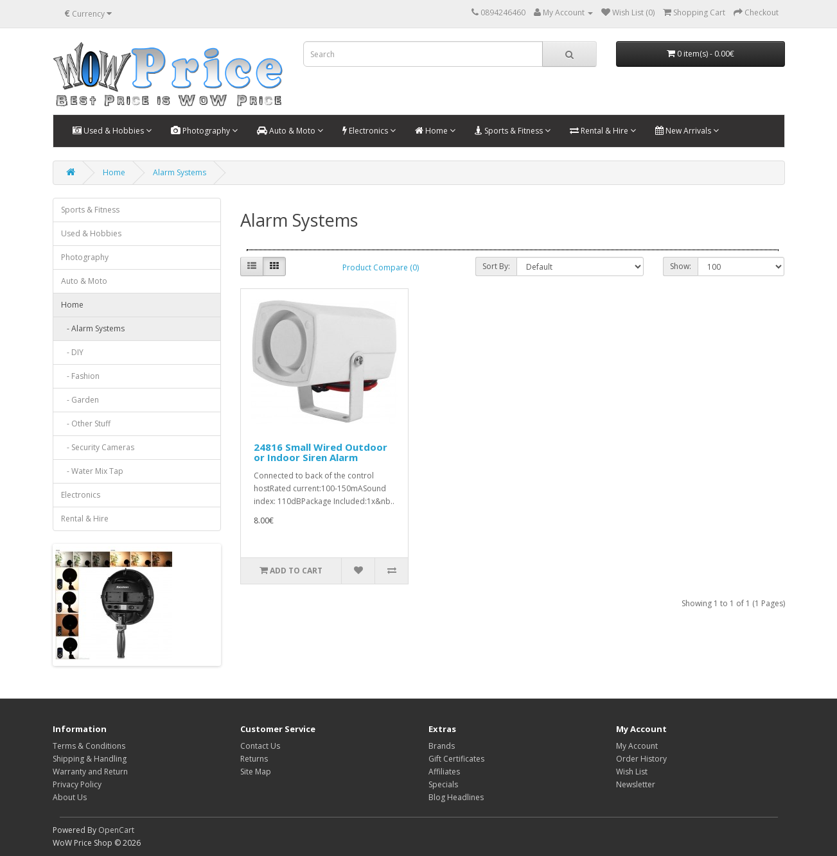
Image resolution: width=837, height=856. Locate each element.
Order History (641, 758)
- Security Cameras (97, 447)
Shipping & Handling (90, 758)
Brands (441, 745)
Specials (443, 784)
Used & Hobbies (112, 130)
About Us (70, 797)
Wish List (632, 771)
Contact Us (260, 745)
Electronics (369, 130)
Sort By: (496, 266)
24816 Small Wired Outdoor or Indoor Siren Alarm (320, 452)
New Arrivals (687, 130)
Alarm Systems (179, 172)
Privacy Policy (77, 784)
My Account (637, 745)
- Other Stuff (85, 423)
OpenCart (116, 830)
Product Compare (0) (380, 267)
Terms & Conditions (89, 745)
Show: (680, 266)
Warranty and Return (90, 771)
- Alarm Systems (93, 328)
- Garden (80, 399)
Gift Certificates (456, 758)
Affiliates (444, 771)
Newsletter (635, 784)
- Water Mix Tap (92, 471)
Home (435, 130)
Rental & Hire (603, 130)
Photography (204, 130)
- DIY (72, 352)
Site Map (255, 771)
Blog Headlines (456, 797)
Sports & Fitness (513, 130)
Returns (254, 758)
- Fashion (80, 376)
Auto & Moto (290, 130)
